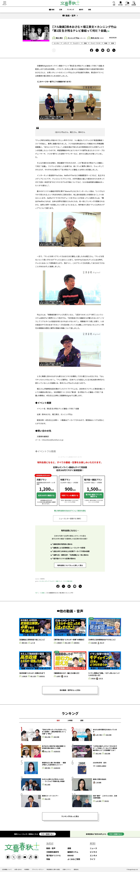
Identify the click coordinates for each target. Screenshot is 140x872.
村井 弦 (66, 676)
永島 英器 (94, 643)
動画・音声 (50, 848)
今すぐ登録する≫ (47, 834)
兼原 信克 (24, 643)
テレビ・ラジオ (95, 43)
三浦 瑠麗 (98, 782)
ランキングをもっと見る (70, 816)
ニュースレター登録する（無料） (70, 518)
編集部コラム (72, 852)
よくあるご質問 (73, 859)
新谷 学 (102, 643)
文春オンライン (67, 869)
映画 (105, 43)
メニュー (4, 4)
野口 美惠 (47, 784)
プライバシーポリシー (38, 869)
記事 (60, 9)
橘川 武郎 (68, 643)
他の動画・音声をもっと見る (70, 690)
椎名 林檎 (47, 737)
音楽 (112, 43)
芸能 (85, 43)
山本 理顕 (98, 801)
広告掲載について (7, 869)
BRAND (70, 856)
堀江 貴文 (59, 38)
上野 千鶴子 (99, 735)
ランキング (70, 9)
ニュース (93, 848)
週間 (81, 720)
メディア (66, 43)
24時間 (70, 720)
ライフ (92, 859)
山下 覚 (33, 643)
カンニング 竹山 (73, 38)
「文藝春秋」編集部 (101, 766)
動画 (53, 9)
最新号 (81, 9)
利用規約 (26, 869)
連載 (89, 9)
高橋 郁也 (76, 643)
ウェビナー (76, 43)
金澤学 (58, 676)
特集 (48, 859)
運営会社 (76, 869)
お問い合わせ (18, 869)
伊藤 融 (93, 678)
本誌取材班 (57, 751)
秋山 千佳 (47, 751)
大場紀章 (59, 643)
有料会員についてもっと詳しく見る (70, 565)
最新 (58, 720)
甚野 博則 (47, 768)
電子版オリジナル (53, 856)
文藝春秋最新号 (52, 852)
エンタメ (56, 43)
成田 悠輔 (56, 737)
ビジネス (93, 852)
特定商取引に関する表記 (53, 869)
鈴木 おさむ (95, 38)
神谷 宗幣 (47, 799)
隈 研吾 (107, 801)
